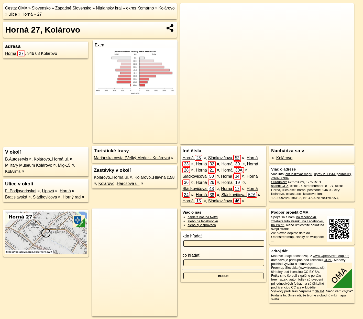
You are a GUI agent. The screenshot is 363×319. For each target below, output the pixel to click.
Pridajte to (278, 295)
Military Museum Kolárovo (28, 165)
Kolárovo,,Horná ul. (51, 159)
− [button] (189, 20)
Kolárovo (166, 8)
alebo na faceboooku (203, 221)
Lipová (48, 191)
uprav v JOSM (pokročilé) (332, 174)
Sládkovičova (45, 197)
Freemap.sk (288, 140)
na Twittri (277, 225)
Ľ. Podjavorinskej (20, 191)
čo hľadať (191, 255)
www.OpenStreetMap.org (331, 256)
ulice (12, 14)
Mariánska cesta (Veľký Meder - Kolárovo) (132, 158)
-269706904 (280, 178)
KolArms (12, 171)
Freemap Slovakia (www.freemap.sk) (298, 268)
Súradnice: (279, 182)
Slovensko (41, 8)
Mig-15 (64, 165)
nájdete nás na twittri (202, 217)
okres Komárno (140, 8)
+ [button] (189, 12)
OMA (22, 8)
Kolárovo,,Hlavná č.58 (155, 177)
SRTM (319, 291)
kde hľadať (192, 236)
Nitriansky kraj (109, 8)
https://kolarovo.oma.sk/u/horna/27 (329, 140)
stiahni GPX (280, 186)
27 (39, 14)
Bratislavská (16, 197)
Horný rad (72, 197)
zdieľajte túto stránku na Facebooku (297, 221)
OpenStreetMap (262, 140)
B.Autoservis (16, 159)
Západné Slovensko (73, 8)
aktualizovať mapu (298, 174)
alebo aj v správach (202, 225)
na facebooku (306, 217)
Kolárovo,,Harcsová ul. (118, 183)
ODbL (328, 260)
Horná (27, 14)
